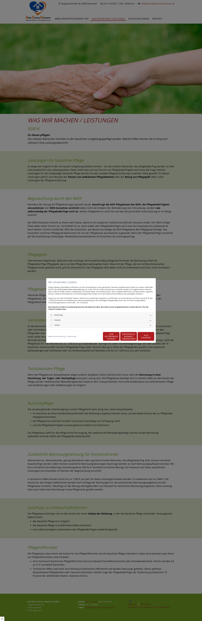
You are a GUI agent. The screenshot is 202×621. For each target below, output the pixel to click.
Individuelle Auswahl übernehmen (118, 336)
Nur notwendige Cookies (93, 336)
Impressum (72, 336)
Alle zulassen (142, 336)
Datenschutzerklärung (56, 336)
